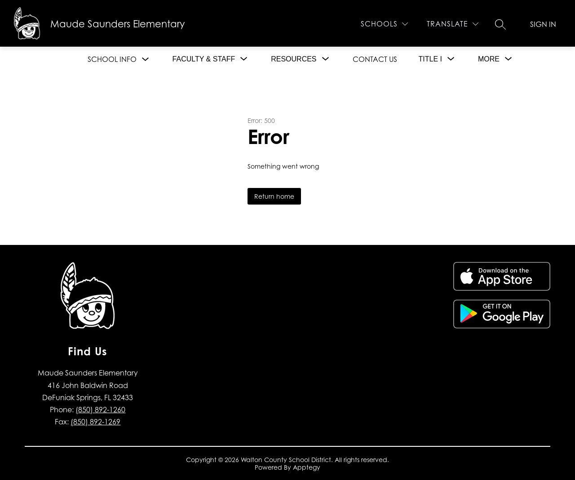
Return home (274, 196)
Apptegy (306, 467)
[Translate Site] (453, 24)
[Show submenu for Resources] (293, 59)
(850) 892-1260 (100, 409)
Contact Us (375, 59)
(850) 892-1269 (95, 421)
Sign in (543, 24)
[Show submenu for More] (489, 59)
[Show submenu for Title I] (430, 59)
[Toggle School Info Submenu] (145, 59)
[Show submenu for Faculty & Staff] (203, 59)
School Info (112, 59)
